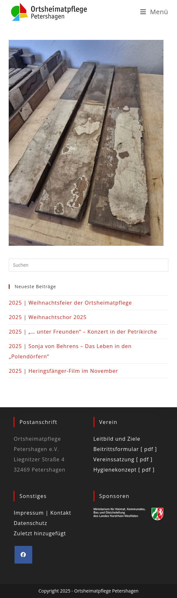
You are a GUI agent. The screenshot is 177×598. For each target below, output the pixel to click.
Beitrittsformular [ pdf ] (125, 449)
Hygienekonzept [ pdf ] (124, 469)
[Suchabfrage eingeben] (88, 265)
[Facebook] (23, 555)
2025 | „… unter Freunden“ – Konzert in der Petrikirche (83, 331)
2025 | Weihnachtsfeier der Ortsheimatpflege (70, 302)
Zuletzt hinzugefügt (40, 533)
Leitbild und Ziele (117, 438)
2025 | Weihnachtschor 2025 (47, 317)
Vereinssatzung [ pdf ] (122, 459)
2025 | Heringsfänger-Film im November (63, 370)
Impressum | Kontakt (42, 512)
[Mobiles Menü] (154, 11)
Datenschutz (30, 523)
